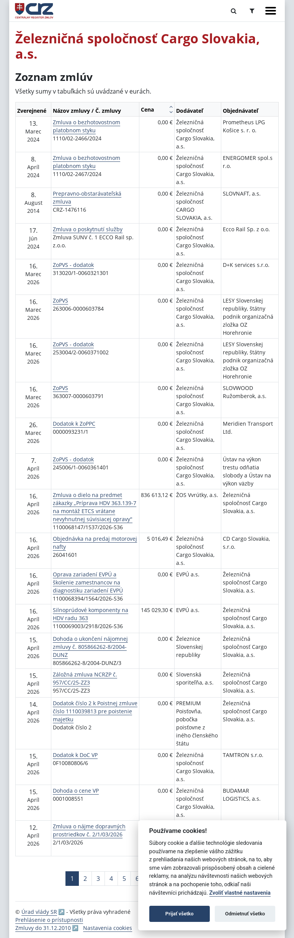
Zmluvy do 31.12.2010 (43, 927)
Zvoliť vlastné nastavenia (240, 893)
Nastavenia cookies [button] (107, 927)
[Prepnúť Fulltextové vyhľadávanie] (234, 10)
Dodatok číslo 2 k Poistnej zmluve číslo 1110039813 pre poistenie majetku (95, 711)
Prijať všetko (179, 914)
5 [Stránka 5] (124, 878)
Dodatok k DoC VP (75, 755)
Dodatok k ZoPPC (74, 423)
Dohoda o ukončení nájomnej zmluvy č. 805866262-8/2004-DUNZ (90, 646)
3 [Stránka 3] (98, 878)
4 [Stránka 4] (111, 878)
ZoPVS (60, 300)
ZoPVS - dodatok (73, 264)
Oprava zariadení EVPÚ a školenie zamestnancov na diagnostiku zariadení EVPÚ (88, 582)
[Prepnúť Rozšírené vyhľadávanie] (252, 10)
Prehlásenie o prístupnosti (49, 919)
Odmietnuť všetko (245, 914)
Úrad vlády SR (39, 911)
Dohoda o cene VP (76, 790)
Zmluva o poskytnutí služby (87, 229)
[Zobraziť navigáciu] (271, 10)
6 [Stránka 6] (137, 878)
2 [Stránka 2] (85, 878)
